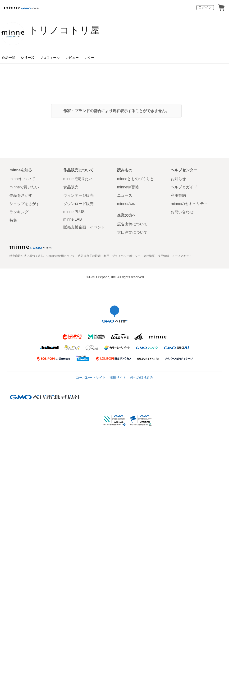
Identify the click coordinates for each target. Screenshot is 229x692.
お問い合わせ (182, 212)
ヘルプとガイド (184, 187)
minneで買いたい (24, 187)
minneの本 (126, 204)
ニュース (124, 195)
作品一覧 (8, 57)
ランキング (18, 212)
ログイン (205, 7)
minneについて (22, 179)
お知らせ (178, 179)
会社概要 (149, 256)
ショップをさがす (24, 204)
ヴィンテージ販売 (78, 195)
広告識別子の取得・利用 (93, 256)
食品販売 (70, 187)
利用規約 (178, 195)
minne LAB (72, 219)
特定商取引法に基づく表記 (26, 256)
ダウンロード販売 (78, 204)
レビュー (72, 57)
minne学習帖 (128, 187)
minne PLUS (74, 212)
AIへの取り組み (141, 377)
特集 (13, 220)
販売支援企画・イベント (84, 227)
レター (89, 57)
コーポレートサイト (91, 377)
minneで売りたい (78, 179)
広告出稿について (132, 224)
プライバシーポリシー (126, 256)
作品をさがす (20, 195)
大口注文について (132, 232)
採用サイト (118, 377)
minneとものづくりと (135, 179)
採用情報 (163, 256)
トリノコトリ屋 (64, 30)
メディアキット (182, 256)
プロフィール (50, 57)
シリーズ (27, 57)
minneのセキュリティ (189, 204)
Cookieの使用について (60, 256)
